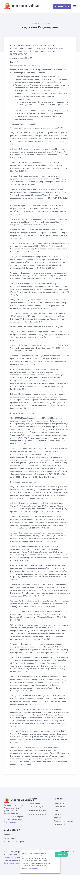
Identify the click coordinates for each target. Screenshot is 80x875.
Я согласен (61, 855)
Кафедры (58, 814)
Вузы (56, 810)
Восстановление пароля (14, 841)
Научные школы (60, 803)
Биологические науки (41, 23)
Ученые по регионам (37, 810)
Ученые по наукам (36, 807)
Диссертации (59, 817)
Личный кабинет (62, 6)
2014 (16, 62)
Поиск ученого (35, 803)
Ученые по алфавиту (37, 814)
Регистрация (9, 838)
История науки (60, 807)
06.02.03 (28, 58)
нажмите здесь (33, 868)
